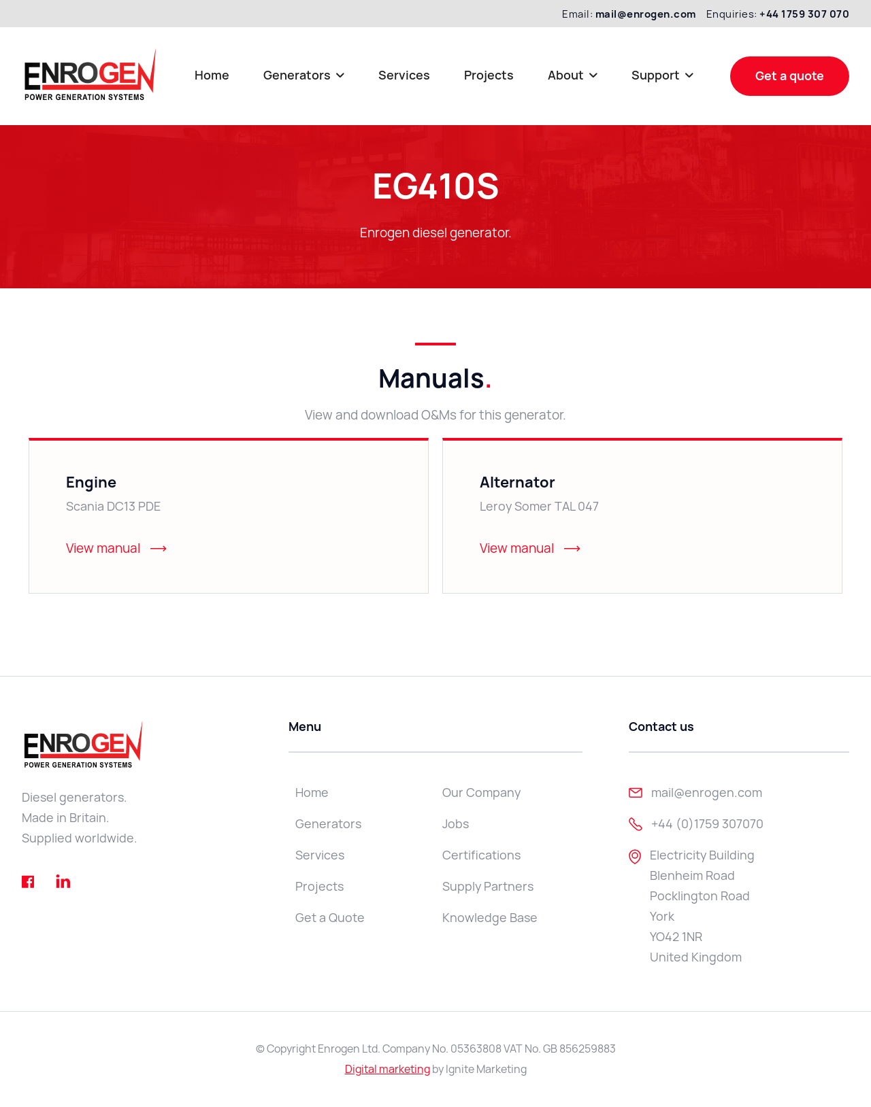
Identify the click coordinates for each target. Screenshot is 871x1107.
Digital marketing (387, 1069)
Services (404, 75)
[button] (303, 76)
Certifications (481, 855)
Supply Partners (487, 886)
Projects (489, 75)
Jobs (455, 824)
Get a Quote (330, 917)
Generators (328, 824)
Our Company (481, 792)
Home (212, 75)
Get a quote (789, 76)
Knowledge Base (490, 917)
